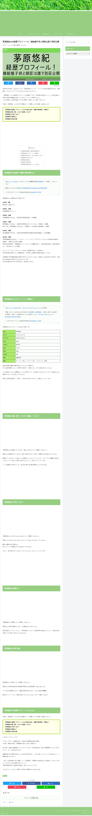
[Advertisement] (46, 21)
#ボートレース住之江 (12, 182)
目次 (29, 148)
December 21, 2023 (35, 321)
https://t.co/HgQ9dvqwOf (24, 189)
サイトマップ (79, 811)
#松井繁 (31, 313)
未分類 (5, 776)
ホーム (54, 811)
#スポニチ (42, 315)
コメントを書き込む (31, 798)
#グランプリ (26, 308)
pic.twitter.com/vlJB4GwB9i (39, 189)
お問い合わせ (72, 811)
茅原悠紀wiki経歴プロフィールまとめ (30, 165)
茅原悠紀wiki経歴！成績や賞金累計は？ (31, 151)
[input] (77, 42)
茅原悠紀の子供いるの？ (27, 158)
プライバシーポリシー (62, 811)
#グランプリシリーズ (36, 308)
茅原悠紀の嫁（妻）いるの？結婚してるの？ (32, 155)
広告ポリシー (87, 811)
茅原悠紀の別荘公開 (26, 162)
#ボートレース (49, 315)
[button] (88, 42)
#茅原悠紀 (40, 182)
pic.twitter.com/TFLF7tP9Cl (13, 317)
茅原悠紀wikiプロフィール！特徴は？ (30, 153)
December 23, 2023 (35, 193)
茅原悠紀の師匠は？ (26, 160)
